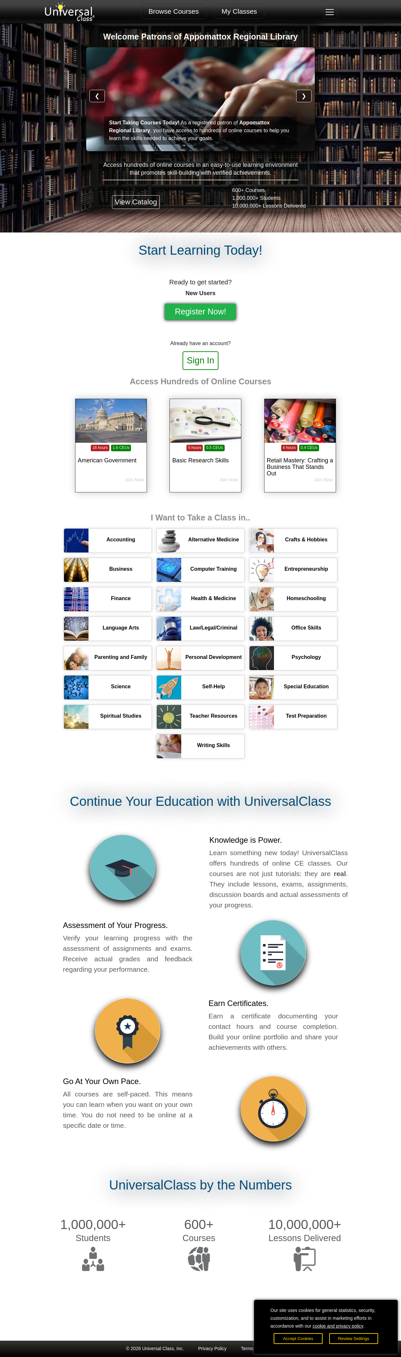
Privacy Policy (212, 1348)
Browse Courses (174, 11)
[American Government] (111, 456)
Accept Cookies (298, 1338)
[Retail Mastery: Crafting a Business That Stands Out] (300, 456)
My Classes (239, 11)
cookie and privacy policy (338, 1326)
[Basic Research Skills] (205, 456)
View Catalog (136, 202)
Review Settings (353, 1338)
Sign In (200, 360)
